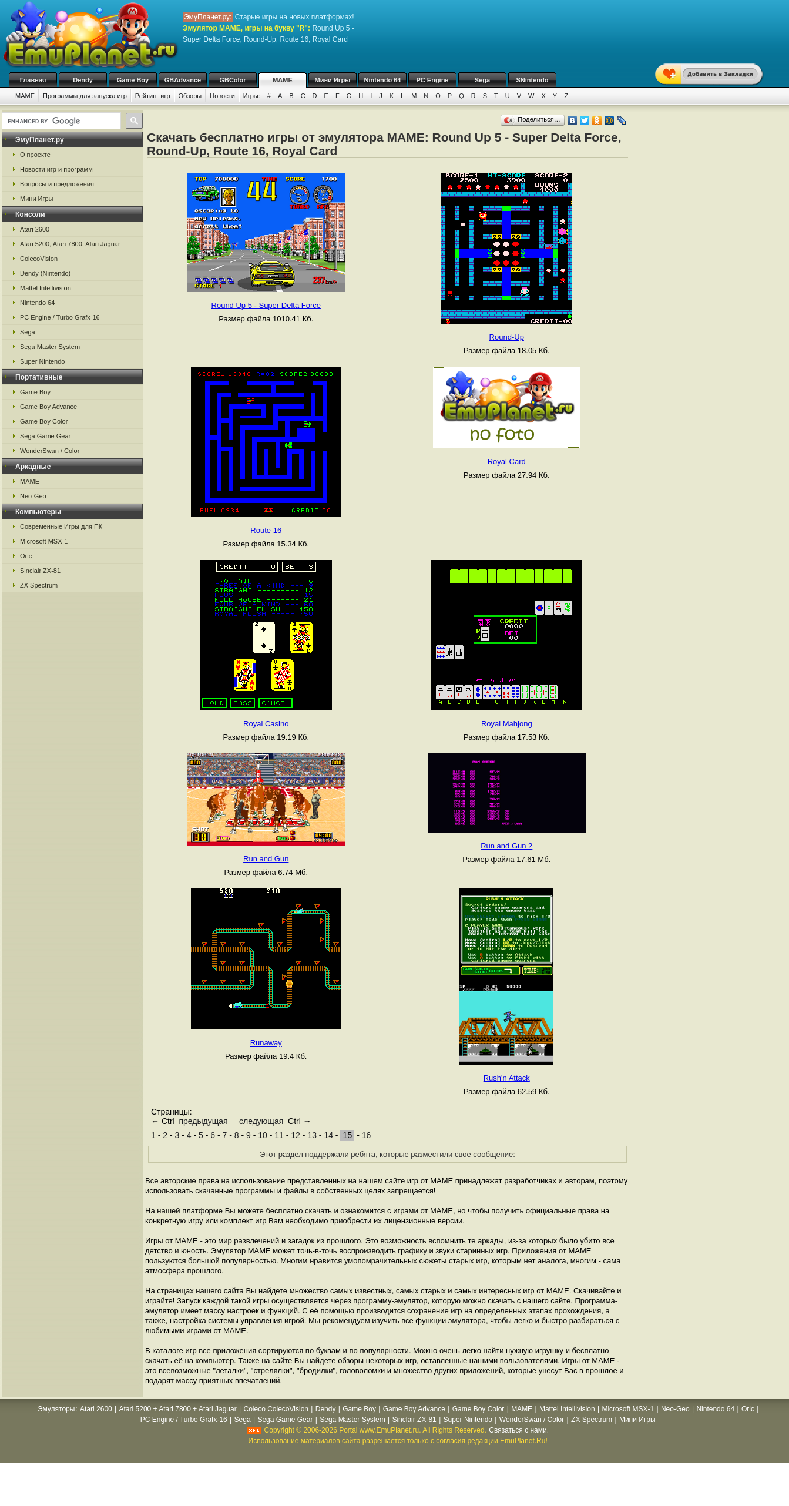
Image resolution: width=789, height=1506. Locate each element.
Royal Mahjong (506, 723)
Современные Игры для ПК (61, 526)
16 (366, 1135)
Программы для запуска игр (85, 95)
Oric (26, 555)
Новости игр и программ (56, 169)
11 (279, 1135)
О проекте (35, 154)
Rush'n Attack (507, 1078)
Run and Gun (265, 858)
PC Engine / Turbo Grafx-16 (60, 317)
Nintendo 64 (382, 79)
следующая (261, 1121)
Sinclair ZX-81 (40, 570)
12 (295, 1135)
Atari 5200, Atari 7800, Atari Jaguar (70, 243)
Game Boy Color (44, 421)
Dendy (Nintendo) (45, 273)
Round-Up (506, 337)
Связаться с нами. (519, 1430)
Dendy (83, 79)
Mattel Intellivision (45, 287)
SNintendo (532, 79)
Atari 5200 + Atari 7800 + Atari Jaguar (178, 1409)
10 (262, 1135)
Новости (222, 95)
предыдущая (203, 1121)
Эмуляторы (56, 1409)
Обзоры (190, 95)
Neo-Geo (33, 495)
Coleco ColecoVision (275, 1409)
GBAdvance (182, 79)
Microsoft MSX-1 (44, 541)
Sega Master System (50, 346)
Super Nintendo (42, 361)
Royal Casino (265, 723)
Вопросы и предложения (57, 183)
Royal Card (507, 461)
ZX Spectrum (39, 585)
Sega (482, 79)
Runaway (266, 1042)
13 (312, 1135)
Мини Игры (333, 79)
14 (328, 1135)
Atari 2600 (34, 229)
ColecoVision (39, 258)
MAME (283, 79)
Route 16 (265, 530)
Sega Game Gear (45, 436)
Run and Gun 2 (506, 845)
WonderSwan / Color (49, 450)
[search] (60, 121)
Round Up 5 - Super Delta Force (266, 305)
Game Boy (133, 79)
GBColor (232, 79)
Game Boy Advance (48, 406)
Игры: (251, 95)
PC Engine (432, 79)
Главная (33, 79)
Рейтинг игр (152, 95)
